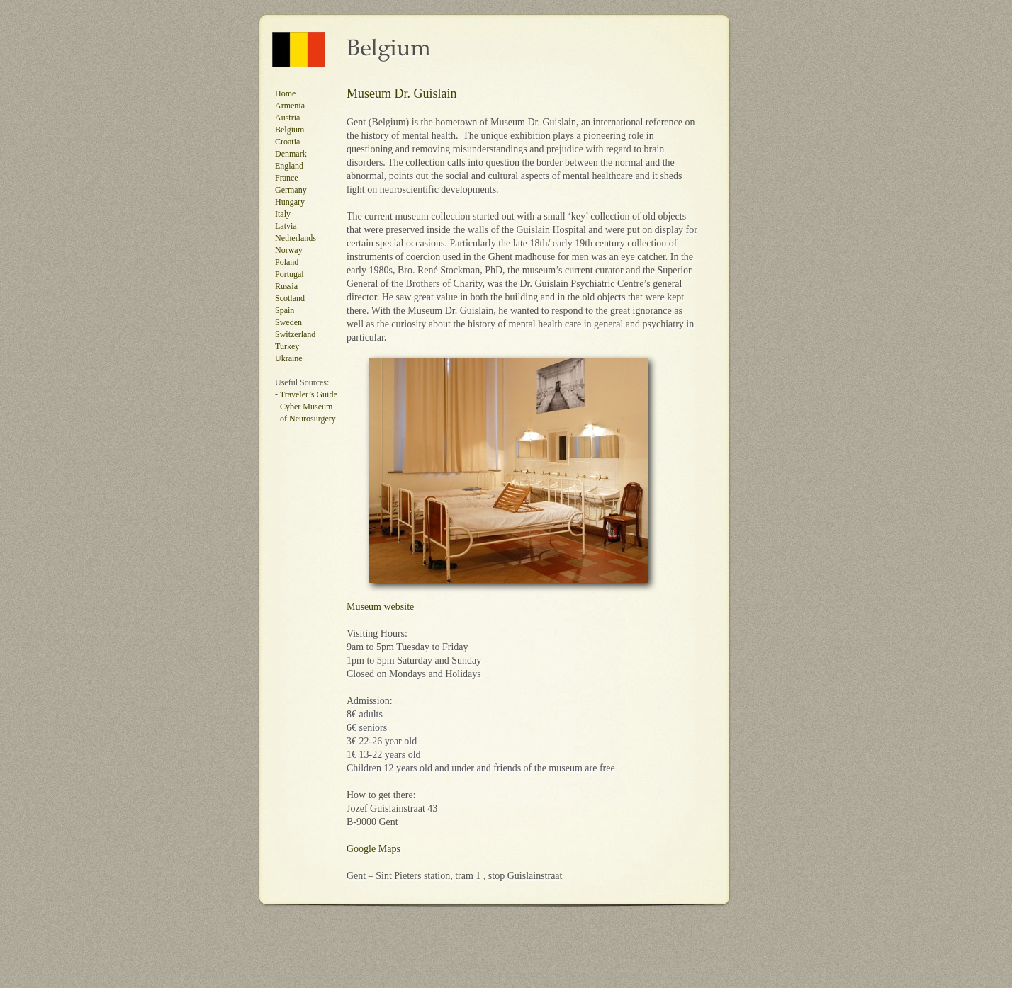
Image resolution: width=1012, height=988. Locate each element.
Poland (286, 262)
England (289, 166)
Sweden (288, 322)
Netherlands (295, 238)
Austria (287, 118)
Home (285, 93)
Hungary (290, 202)
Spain (284, 310)
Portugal (289, 274)
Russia (286, 286)
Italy (283, 214)
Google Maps (373, 849)
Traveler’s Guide (308, 394)
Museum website (380, 606)
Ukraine (289, 358)
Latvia (286, 226)
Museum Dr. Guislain (402, 93)
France (286, 178)
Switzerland (295, 334)
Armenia (290, 105)
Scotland (290, 298)
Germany (291, 190)
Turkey (287, 346)
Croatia (287, 142)
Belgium (289, 130)
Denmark (291, 154)
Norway (289, 250)
